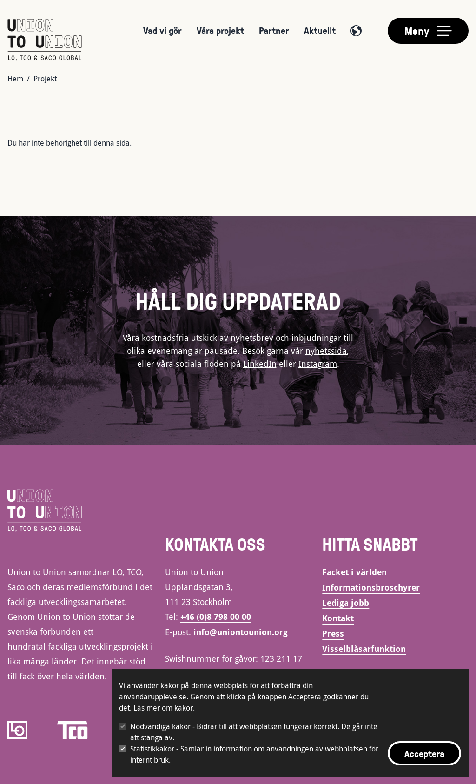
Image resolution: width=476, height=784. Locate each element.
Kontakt (338, 618)
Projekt (45, 78)
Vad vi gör (162, 30)
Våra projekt (220, 30)
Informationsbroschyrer (371, 587)
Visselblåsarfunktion (364, 649)
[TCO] (72, 730)
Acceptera (424, 753)
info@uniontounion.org (240, 632)
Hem (15, 78)
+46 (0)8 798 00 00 (215, 617)
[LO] (17, 730)
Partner (274, 30)
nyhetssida (326, 350)
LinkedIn (260, 363)
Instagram (317, 363)
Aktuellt (320, 30)
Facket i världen (354, 572)
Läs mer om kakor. (164, 708)
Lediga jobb (345, 603)
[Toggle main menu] (428, 31)
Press (333, 633)
